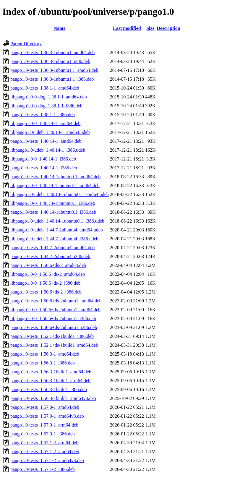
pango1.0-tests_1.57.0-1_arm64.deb (44, 424)
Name (59, 28)
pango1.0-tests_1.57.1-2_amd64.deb (44, 451)
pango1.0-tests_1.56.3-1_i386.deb (42, 362)
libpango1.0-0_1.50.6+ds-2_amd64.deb (47, 274)
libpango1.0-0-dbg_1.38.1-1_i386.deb (46, 105)
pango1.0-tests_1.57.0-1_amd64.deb (44, 407)
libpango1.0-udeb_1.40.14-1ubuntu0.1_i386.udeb (57, 220)
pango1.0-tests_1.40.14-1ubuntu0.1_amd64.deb (55, 176)
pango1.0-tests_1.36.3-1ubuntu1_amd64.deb (52, 52)
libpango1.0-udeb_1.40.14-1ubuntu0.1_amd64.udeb (59, 194)
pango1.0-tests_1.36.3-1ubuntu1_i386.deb (50, 61)
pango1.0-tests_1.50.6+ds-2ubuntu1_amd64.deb (56, 300)
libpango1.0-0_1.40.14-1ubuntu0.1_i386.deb (52, 203)
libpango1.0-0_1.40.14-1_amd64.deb (45, 123)
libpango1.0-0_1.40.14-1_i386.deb (43, 158)
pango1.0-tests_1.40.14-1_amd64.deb (46, 141)
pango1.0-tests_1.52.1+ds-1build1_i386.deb (52, 336)
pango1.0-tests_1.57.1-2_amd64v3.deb (47, 460)
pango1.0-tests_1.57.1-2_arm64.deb (44, 442)
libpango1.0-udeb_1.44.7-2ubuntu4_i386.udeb (54, 238)
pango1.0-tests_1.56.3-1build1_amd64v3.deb (53, 398)
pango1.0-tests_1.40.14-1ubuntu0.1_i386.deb (53, 212)
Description (168, 28)
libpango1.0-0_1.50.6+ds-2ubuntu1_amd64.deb (55, 309)
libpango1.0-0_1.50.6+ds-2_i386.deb (45, 283)
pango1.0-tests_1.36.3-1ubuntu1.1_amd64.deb (54, 70)
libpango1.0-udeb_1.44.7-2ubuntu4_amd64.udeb (56, 229)
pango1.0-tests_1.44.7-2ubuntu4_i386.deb (50, 256)
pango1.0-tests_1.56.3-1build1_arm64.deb (50, 380)
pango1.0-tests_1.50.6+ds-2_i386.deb (46, 291)
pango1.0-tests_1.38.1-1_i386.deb (42, 114)
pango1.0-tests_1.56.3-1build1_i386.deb (48, 389)
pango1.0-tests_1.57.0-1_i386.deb (42, 433)
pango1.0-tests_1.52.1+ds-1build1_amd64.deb (54, 345)
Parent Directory (26, 43)
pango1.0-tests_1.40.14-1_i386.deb (43, 167)
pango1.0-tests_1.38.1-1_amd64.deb (44, 87)
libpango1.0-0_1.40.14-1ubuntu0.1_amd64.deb (55, 185)
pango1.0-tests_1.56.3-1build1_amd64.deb (50, 371)
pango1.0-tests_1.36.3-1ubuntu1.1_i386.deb (52, 79)
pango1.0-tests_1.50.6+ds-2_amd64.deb (48, 265)
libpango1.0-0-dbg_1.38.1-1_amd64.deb (48, 96)
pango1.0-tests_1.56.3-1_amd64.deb (44, 353)
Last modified (127, 28)
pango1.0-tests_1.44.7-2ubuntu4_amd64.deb (52, 247)
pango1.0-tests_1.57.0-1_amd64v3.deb (47, 416)
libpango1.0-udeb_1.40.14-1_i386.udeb (47, 150)
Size (150, 28)
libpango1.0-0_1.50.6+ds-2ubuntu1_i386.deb (53, 318)
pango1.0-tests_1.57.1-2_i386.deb (42, 469)
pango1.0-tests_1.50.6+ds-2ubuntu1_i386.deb (53, 327)
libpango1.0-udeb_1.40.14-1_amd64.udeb (50, 132)
